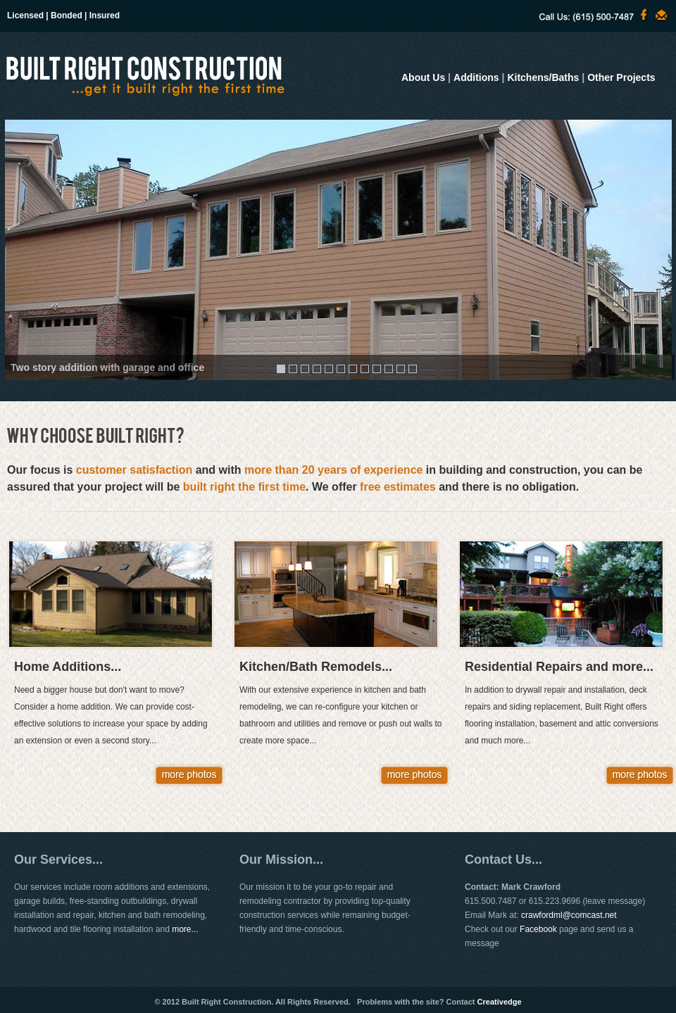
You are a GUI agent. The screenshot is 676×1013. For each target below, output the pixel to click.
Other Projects (621, 77)
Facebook (538, 929)
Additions (476, 77)
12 (412, 369)
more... (185, 929)
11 (400, 369)
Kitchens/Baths (543, 77)
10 (388, 369)
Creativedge (499, 1002)
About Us (423, 77)
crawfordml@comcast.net (569, 915)
